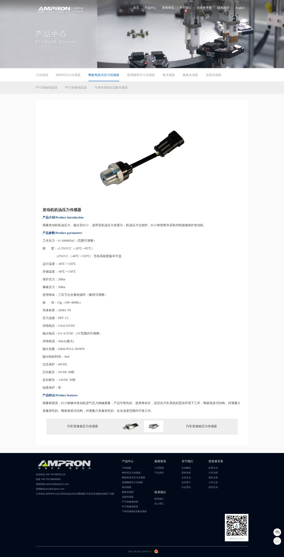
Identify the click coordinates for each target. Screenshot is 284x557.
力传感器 (42, 75)
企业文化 (186, 477)
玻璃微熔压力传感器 (141, 75)
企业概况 (186, 468)
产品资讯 (159, 472)
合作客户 (186, 482)
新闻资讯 (168, 7)
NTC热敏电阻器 (76, 87)
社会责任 (186, 487)
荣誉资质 (186, 472)
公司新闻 (159, 468)
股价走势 (213, 477)
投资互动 (213, 487)
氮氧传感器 (190, 75)
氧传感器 (169, 75)
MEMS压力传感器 (68, 75)
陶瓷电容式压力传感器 (103, 75)
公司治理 (213, 472)
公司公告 (213, 482)
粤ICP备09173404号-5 (140, 551)
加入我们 (159, 503)
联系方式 (213, 468)
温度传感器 (213, 75)
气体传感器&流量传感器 (111, 87)
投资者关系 (204, 7)
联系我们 (223, 7)
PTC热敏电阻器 (46, 87)
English (240, 7)
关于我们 (185, 7)
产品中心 (150, 7)
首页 (136, 7)
